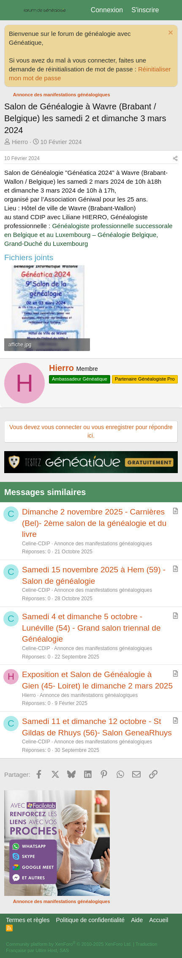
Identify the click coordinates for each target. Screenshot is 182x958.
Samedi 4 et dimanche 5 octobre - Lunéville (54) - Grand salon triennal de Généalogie (91, 627)
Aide (137, 920)
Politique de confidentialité (90, 920)
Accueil (158, 920)
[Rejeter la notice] (169, 33)
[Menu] (12, 10)
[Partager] (175, 158)
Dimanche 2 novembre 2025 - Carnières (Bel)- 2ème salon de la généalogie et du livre (94, 523)
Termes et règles (27, 920)
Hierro (20, 142)
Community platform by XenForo (69, 944)
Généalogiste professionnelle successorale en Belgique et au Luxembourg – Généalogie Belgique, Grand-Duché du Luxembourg (88, 234)
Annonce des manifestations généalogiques (103, 544)
